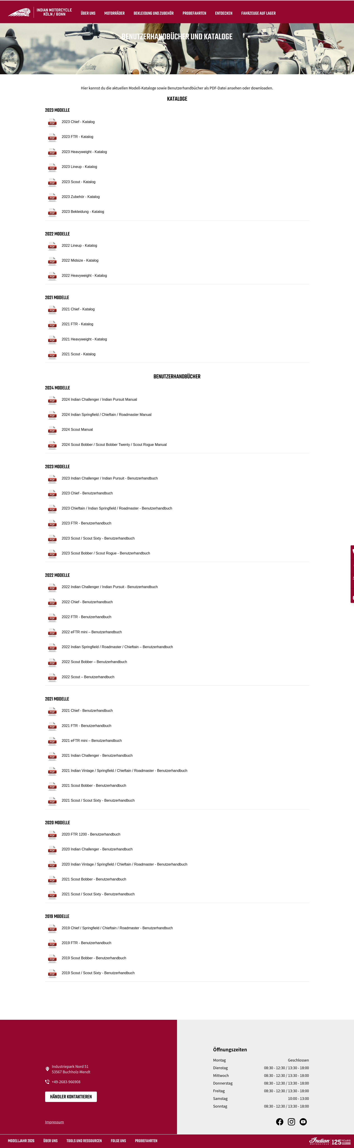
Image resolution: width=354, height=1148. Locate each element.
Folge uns (118, 1141)
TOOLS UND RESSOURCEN (84, 1141)
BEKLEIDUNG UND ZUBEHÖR (154, 11)
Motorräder (114, 11)
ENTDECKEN (223, 11)
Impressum (54, 1122)
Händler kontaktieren (71, 1097)
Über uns (88, 11)
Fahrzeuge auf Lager (258, 11)
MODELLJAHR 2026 (21, 1141)
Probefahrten (194, 11)
